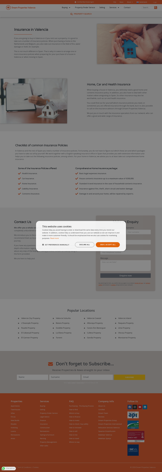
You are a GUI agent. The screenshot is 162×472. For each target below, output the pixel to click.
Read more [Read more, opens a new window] (54, 238)
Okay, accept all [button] (108, 245)
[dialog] (81, 236)
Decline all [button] (84, 245)
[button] (55, 245)
